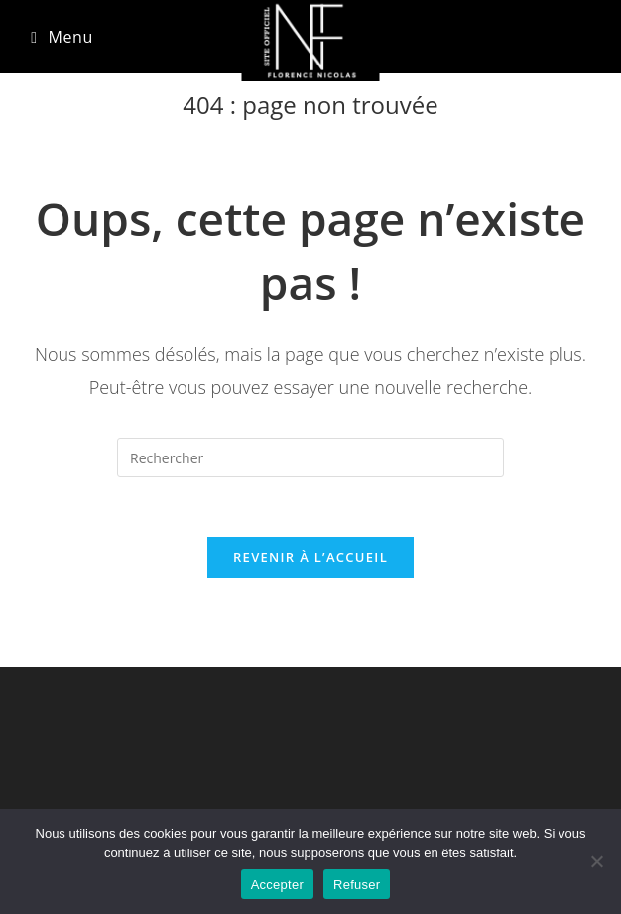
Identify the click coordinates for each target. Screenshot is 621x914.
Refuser (356, 884)
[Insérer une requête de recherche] (310, 457)
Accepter (277, 884)
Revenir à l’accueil (310, 557)
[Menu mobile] (62, 36)
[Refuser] (596, 861)
